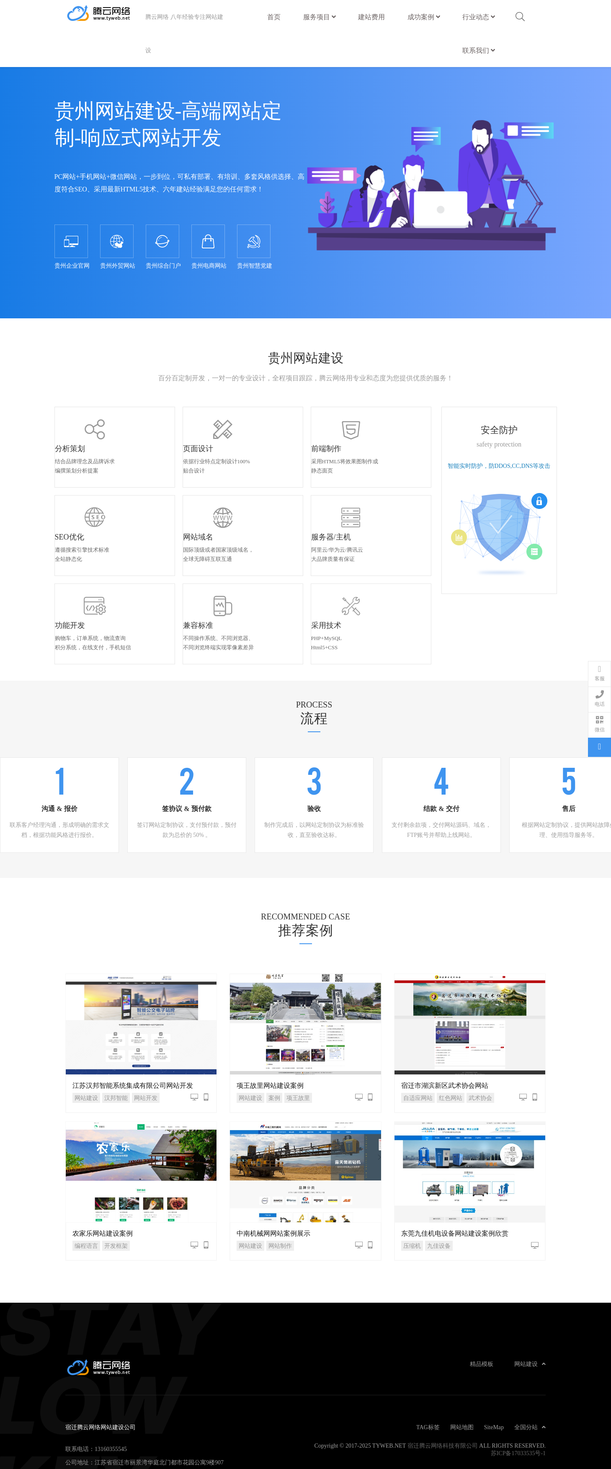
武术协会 (480, 1059)
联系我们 (478, 50)
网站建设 (86, 1059)
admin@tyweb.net (116, 1437)
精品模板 (481, 1325)
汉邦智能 (116, 1059)
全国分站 (530, 1389)
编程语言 (86, 1207)
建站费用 (371, 13)
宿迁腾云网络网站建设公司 (105, 17)
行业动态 (478, 16)
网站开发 (145, 1059)
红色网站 (450, 1059)
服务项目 (319, 16)
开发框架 (116, 1207)
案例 (274, 1059)
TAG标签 (428, 1389)
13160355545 (111, 1410)
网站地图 (462, 1389)
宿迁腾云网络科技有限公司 (442, 1407)
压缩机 (412, 1207)
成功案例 (423, 16)
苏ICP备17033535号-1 (518, 1414)
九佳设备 (439, 1207)
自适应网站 (418, 1059)
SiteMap (494, 1389)
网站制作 (280, 1207)
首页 (274, 16)
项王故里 (298, 1059)
